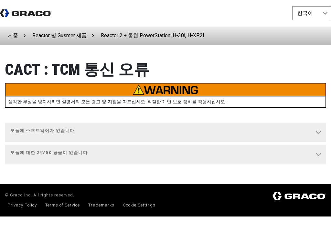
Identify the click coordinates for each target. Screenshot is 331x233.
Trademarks (101, 205)
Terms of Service (62, 205)
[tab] (165, 132)
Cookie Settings (139, 205)
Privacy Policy (22, 205)
